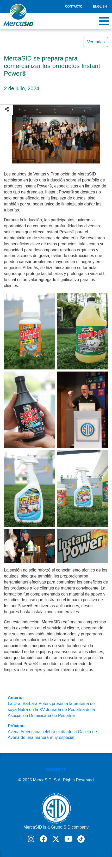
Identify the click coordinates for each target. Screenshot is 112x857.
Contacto (74, 6)
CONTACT (56, 770)
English (100, 6)
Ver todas (96, 42)
